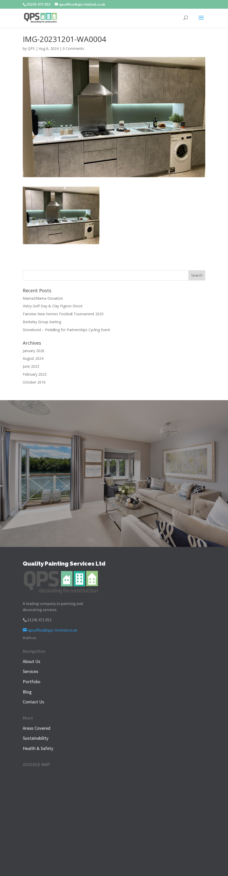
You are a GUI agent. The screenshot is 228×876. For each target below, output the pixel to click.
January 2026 (33, 350)
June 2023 (31, 366)
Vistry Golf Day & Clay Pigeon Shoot (53, 306)
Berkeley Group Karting (42, 321)
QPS (31, 48)
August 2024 (33, 358)
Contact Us (33, 702)
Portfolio (31, 681)
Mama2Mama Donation (43, 298)
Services (30, 671)
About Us (31, 661)
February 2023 (35, 374)
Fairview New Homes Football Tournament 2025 (63, 313)
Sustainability (35, 738)
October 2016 (34, 382)
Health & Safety (38, 748)
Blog (27, 692)
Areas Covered (36, 728)
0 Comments (73, 48)
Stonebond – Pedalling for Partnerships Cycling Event (66, 329)
